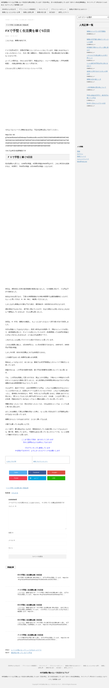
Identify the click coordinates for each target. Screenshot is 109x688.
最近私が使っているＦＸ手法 (21, 653)
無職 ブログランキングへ (40, 461)
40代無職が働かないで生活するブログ (54, 673)
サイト (11, 548)
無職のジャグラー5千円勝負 (96, 31)
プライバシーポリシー (58, 9)
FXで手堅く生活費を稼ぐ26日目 (30, 620)
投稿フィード (81, 156)
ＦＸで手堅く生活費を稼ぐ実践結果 (17, 488)
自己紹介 (52, 12)
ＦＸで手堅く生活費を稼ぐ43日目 (30, 635)
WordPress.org (82, 161)
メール (12, 540)
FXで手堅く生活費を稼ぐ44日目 (30, 575)
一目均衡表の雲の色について (96, 87)
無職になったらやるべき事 (11, 12)
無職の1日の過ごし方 (94, 79)
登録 (78, 151)
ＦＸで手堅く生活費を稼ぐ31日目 (30, 590)
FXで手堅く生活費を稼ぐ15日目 (30, 605)
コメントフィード (83, 159)
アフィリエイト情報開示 (27, 9)
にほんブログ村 (11, 461)
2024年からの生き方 (9, 9)
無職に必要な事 (28, 12)
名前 (11, 533)
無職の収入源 (41, 12)
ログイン (80, 154)
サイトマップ (43, 9)
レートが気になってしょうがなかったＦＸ (26, 650)
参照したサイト (64, 12)
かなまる (15, 493)
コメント (12, 506)
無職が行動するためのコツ (78, 9)
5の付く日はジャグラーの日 (96, 103)
